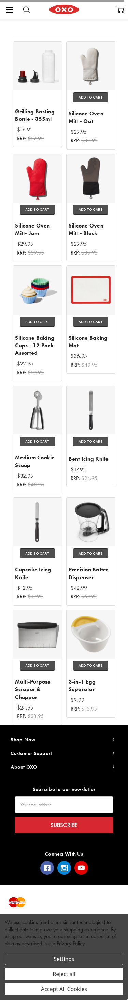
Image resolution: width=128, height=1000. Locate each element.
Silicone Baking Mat (88, 341)
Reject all (64, 974)
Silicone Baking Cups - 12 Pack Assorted (34, 345)
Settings (64, 959)
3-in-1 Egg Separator (82, 685)
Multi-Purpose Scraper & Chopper (33, 689)
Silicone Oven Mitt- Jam (32, 229)
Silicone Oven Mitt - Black (86, 229)
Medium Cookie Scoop (35, 461)
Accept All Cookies (64, 989)
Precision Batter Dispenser (89, 573)
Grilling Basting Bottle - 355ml (35, 115)
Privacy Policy (70, 943)
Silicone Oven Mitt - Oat (86, 117)
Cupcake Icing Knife (33, 573)
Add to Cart (91, 97)
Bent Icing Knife (89, 459)
